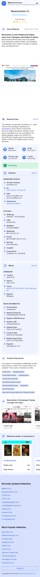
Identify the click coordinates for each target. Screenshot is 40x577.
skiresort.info (7, 512)
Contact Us (20, 568)
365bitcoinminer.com (10, 535)
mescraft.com (7, 532)
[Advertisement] (20, 53)
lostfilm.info (6, 509)
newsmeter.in (6, 129)
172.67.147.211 (21, 190)
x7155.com (6, 495)
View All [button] (35, 119)
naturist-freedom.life (10, 552)
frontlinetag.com (8, 519)
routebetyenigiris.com (10, 502)
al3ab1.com (6, 546)
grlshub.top (6, 549)
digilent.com (6, 488)
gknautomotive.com (10, 492)
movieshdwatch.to (9, 556)
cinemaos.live (7, 539)
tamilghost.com (8, 542)
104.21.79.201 (11, 190)
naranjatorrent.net (9, 559)
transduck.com (8, 563)
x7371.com (6, 499)
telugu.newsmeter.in (13, 203)
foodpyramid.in (10, 460)
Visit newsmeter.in (20, 15)
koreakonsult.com (9, 516)
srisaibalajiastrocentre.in (11, 505)
